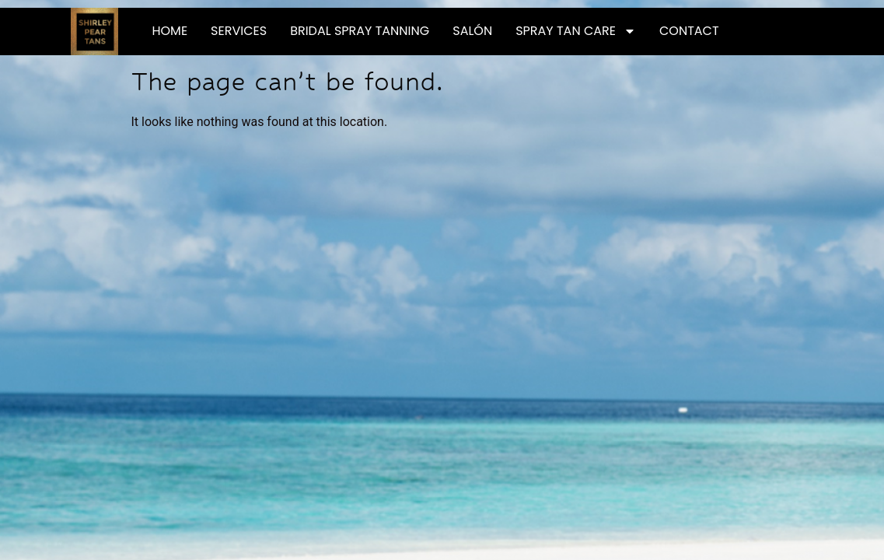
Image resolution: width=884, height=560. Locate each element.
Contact (689, 31)
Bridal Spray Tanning (359, 31)
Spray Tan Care (575, 31)
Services (239, 31)
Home (169, 31)
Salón (472, 31)
